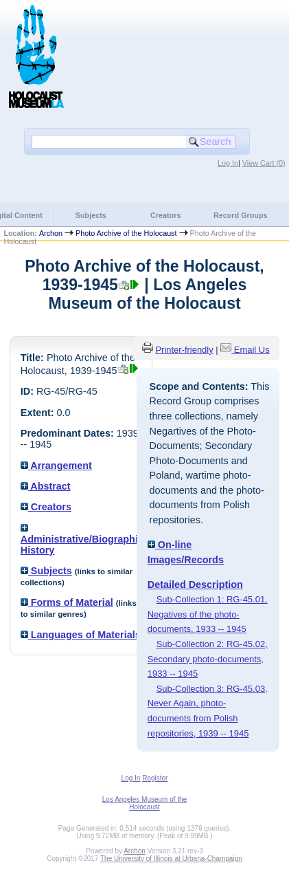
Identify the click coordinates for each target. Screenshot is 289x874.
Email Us (252, 350)
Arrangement (56, 465)
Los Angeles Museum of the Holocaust (144, 803)
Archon (50, 233)
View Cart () (264, 163)
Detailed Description (195, 584)
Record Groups (240, 215)
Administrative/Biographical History (86, 540)
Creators (165, 215)
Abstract (46, 486)
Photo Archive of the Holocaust (126, 233)
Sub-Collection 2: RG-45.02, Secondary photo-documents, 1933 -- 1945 (208, 659)
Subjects (91, 215)
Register (154, 778)
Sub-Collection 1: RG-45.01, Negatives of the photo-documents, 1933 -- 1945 (208, 614)
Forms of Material (67, 602)
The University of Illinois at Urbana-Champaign (171, 858)
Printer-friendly (184, 350)
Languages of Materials (81, 634)
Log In (228, 163)
